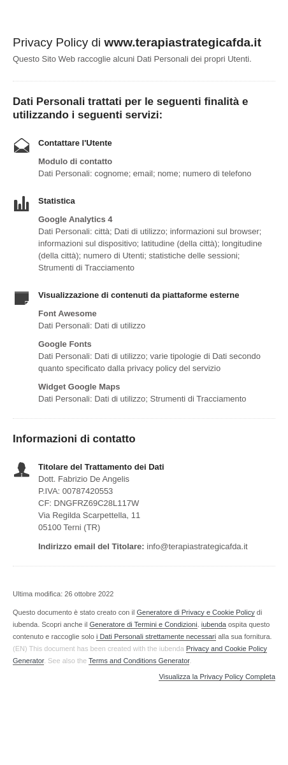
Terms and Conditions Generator (139, 660)
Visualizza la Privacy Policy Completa (217, 676)
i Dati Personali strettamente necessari (156, 636)
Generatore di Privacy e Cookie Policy (195, 612)
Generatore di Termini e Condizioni (143, 624)
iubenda (213, 624)
